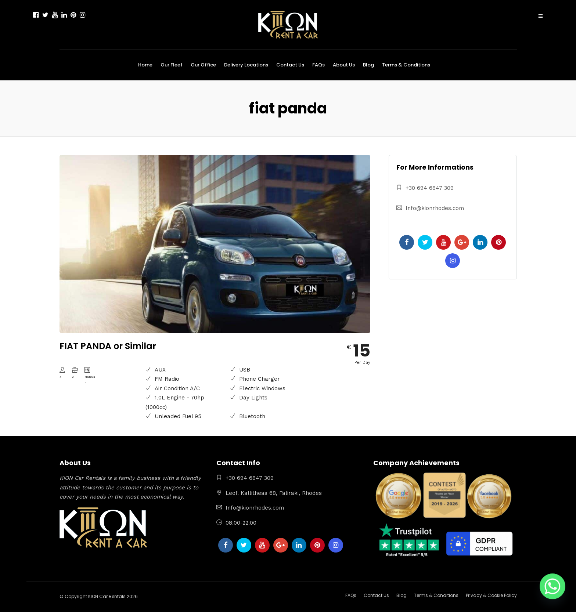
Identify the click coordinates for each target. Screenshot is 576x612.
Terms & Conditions (406, 64)
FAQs (318, 64)
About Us (344, 64)
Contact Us (290, 64)
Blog (368, 64)
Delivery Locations (246, 64)
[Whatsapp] (552, 590)
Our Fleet (172, 64)
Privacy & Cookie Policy (491, 595)
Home (145, 64)
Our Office (203, 64)
